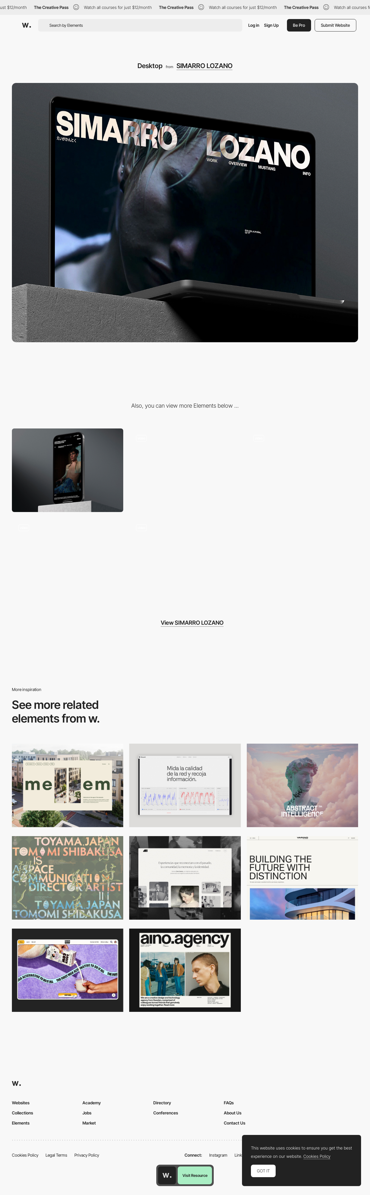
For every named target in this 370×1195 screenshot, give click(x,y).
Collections (22, 1112)
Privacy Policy (86, 1155)
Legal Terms (56, 1155)
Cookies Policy (25, 1155)
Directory (162, 1102)
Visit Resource (194, 1175)
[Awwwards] (26, 25)
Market (89, 1122)
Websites (20, 1102)
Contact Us (234, 1122)
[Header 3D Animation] (185, 560)
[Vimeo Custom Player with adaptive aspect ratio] (67, 560)
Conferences (165, 1112)
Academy (91, 1102)
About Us (232, 1112)
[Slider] (185, 470)
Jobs (86, 1112)
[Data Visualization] (185, 785)
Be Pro (299, 25)
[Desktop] (67, 785)
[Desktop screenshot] (185, 878)
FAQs (229, 1102)
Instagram (218, 1155)
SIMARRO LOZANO (204, 65)
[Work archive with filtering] (302, 470)
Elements (20, 1122)
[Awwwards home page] (167, 1175)
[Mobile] (67, 470)
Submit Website (335, 25)
